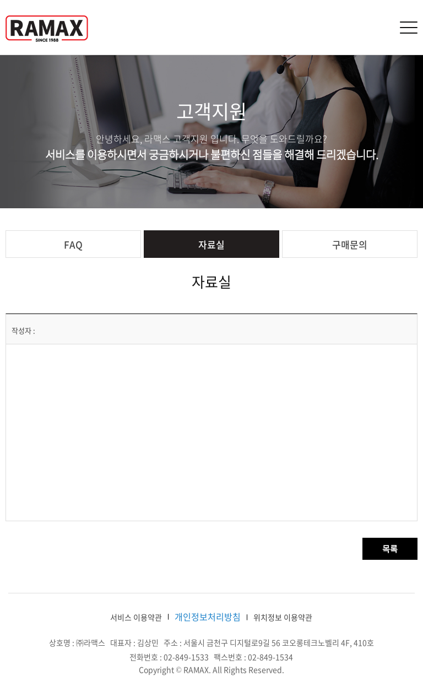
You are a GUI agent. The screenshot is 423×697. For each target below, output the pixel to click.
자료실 (211, 244)
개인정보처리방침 (208, 616)
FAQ (73, 244)
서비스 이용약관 (136, 617)
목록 (390, 549)
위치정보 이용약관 (282, 617)
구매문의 (349, 244)
